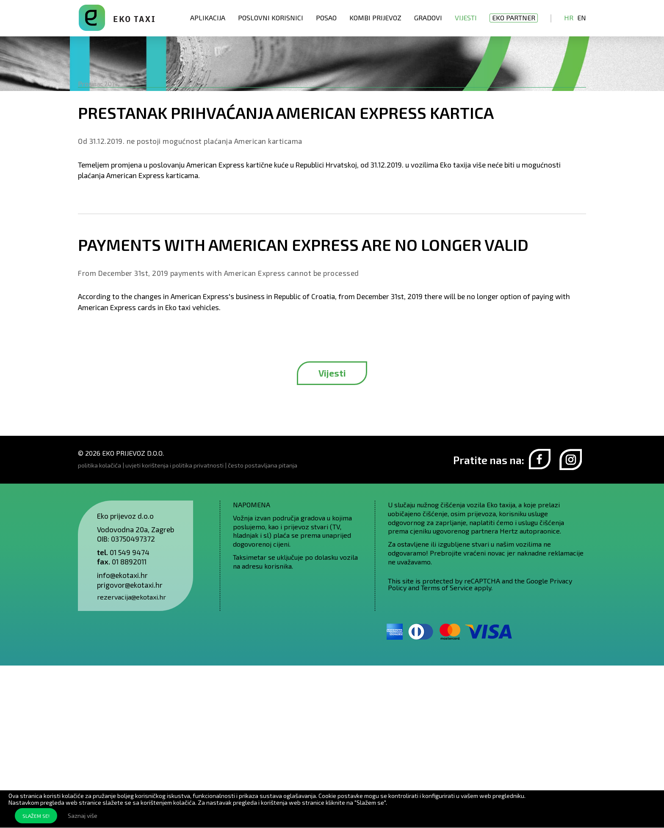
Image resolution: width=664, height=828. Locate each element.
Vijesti (466, 18)
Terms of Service (447, 750)
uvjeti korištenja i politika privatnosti (174, 627)
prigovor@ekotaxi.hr (130, 747)
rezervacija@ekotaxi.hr (131, 759)
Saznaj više (82, 815)
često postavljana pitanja (262, 627)
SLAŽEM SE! (36, 816)
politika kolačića (99, 627)
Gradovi (428, 18)
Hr (568, 18)
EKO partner (513, 18)
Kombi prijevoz (375, 18)
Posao (326, 18)
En (581, 18)
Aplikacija (207, 18)
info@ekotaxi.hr (122, 737)
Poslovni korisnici (270, 18)
